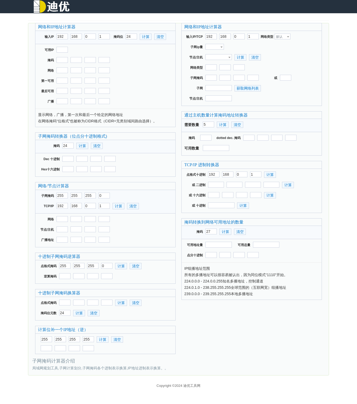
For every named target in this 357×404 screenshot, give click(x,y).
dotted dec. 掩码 (229, 138)
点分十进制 (195, 255)
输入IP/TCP (194, 37)
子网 (199, 88)
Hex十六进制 (50, 169)
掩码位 (118, 37)
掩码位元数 (49, 313)
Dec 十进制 (52, 159)
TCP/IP (49, 206)
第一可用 (47, 81)
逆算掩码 (50, 276)
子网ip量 (196, 47)
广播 (51, 101)
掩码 (51, 60)
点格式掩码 (49, 266)
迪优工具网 (191, 386)
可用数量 (191, 148)
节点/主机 (47, 229)
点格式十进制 (195, 175)
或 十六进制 (197, 195)
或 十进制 (198, 205)
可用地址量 (195, 245)
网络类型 (267, 37)
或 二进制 (198, 185)
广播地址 (47, 240)
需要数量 (191, 125)
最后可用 (47, 91)
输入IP (49, 37)
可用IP (49, 50)
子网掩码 (47, 196)
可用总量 (244, 245)
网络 (51, 70)
